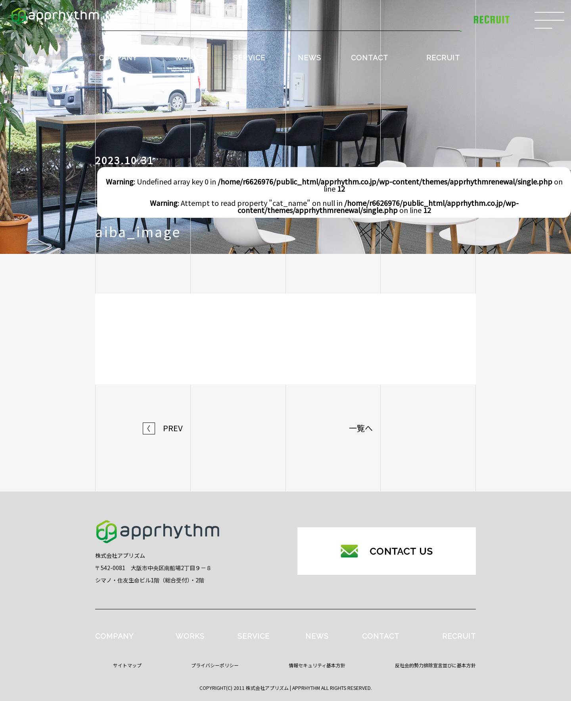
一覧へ (361, 428)
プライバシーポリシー (215, 665)
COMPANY (118, 58)
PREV (163, 428)
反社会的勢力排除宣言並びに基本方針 (435, 665)
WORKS (188, 58)
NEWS (309, 58)
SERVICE (249, 58)
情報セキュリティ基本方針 (317, 665)
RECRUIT (443, 58)
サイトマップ (127, 665)
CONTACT (369, 58)
